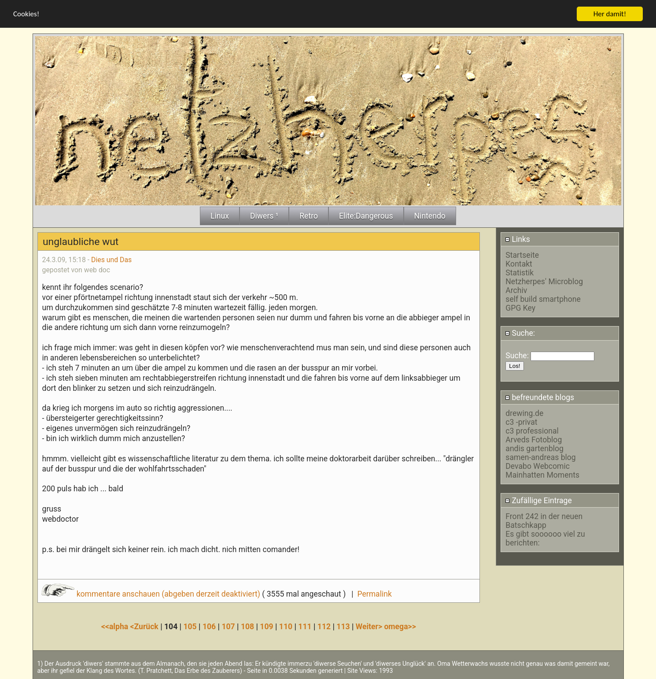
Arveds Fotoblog (533, 439)
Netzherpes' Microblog (544, 281)
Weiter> (370, 626)
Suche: (520, 332)
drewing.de (524, 412)
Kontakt (518, 263)
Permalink (374, 593)
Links (517, 238)
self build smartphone (542, 298)
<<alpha (115, 626)
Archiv (516, 290)
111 (304, 626)
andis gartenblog (534, 448)
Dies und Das (111, 259)
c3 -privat (521, 421)
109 (266, 626)
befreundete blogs (539, 397)
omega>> (400, 626)
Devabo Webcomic (537, 465)
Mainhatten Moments (542, 474)
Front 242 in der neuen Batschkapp (543, 520)
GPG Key (520, 307)
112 (324, 626)
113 (343, 626)
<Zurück (145, 626)
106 (209, 626)
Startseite (522, 254)
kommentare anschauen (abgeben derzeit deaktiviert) (151, 593)
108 (247, 626)
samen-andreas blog (540, 457)
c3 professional (531, 430)
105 (189, 626)
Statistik (519, 272)
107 (228, 626)
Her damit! (610, 13)
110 (285, 626)
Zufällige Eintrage (538, 500)
